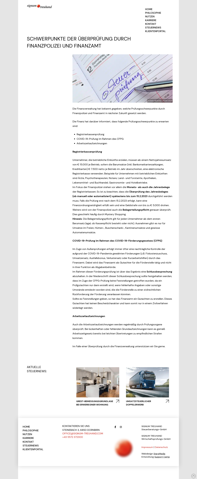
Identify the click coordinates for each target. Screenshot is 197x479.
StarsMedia (159, 453)
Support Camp (162, 456)
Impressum (147, 447)
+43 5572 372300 (72, 437)
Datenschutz (161, 447)
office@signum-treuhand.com (82, 433)
